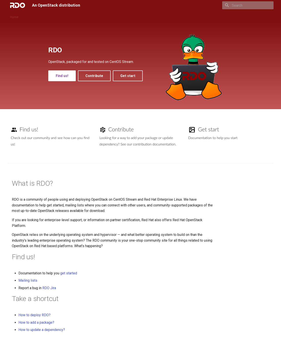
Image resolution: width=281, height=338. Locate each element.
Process (93, 16)
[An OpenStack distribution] (17, 5)
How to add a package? (36, 322)
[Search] (248, 5)
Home (14, 16)
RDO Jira (49, 288)
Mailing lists (27, 280)
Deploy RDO (54, 16)
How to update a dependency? (41, 330)
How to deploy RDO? (34, 315)
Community (112, 16)
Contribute (74, 16)
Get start (127, 76)
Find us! (62, 76)
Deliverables (32, 16)
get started (68, 273)
